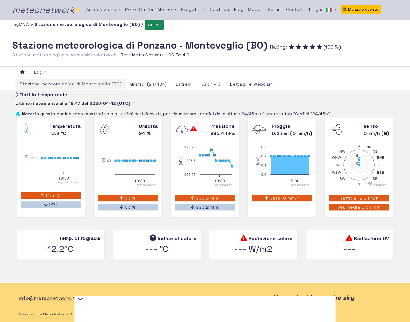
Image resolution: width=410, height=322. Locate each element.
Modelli (256, 9)
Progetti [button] (191, 9)
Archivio (211, 84)
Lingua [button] (321, 10)
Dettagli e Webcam (251, 84)
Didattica (219, 9)
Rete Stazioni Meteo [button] (149, 9)
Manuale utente (361, 9)
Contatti (295, 9)
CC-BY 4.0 (179, 55)
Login (40, 72)
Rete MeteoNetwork (142, 55)
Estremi (184, 84)
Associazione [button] (102, 9)
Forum (275, 9)
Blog (239, 9)
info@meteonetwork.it (47, 298)
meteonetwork (46, 10)
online (154, 24)
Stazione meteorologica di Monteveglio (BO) (70, 84)
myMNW (21, 24)
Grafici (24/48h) (148, 84)
